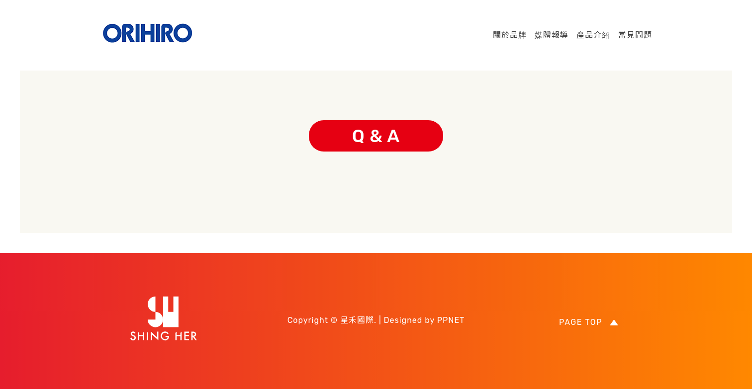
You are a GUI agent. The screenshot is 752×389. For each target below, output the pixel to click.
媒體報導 (551, 35)
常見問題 (635, 35)
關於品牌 (510, 35)
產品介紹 (593, 35)
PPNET (451, 320)
